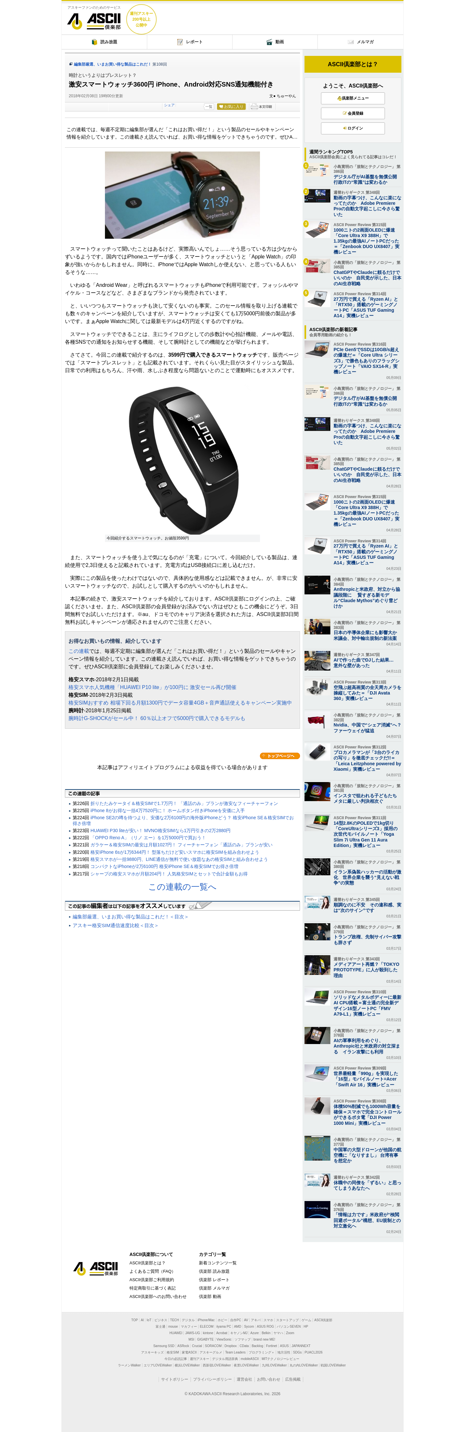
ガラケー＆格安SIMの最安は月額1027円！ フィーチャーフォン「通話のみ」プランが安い (181, 844)
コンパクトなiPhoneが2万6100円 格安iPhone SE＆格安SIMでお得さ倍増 (164, 866)
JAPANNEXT (301, 1346)
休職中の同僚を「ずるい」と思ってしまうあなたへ (367, 1185)
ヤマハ (278, 1333)
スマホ (268, 1320)
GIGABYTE (205, 1339)
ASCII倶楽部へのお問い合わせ (158, 1296)
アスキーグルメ (211, 1352)
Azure (254, 1333)
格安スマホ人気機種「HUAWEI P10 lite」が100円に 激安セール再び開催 (152, 687)
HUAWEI (176, 1333)
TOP (134, 1320)
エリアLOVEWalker (158, 1365)
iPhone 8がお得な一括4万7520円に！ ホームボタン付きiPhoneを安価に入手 (167, 810)
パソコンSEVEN (289, 1326)
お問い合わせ (268, 1379)
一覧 (208, 107)
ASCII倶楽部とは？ (353, 64)
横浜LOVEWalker (187, 1365)
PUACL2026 (314, 1352)
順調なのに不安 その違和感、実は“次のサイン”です (367, 907)
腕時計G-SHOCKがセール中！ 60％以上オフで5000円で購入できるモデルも (157, 718)
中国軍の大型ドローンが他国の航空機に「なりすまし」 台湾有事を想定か (367, 1155)
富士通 (160, 1326)
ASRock (183, 1346)
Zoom (290, 1333)
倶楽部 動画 (210, 1296)
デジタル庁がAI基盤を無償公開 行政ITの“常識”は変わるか (367, 179)
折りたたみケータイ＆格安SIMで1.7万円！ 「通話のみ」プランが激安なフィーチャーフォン (184, 803)
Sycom (249, 1326)
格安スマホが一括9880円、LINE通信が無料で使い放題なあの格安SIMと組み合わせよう (179, 859)
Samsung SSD (164, 1346)
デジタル (188, 1320)
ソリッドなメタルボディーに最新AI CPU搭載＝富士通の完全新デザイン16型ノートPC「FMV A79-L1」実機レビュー (367, 1006)
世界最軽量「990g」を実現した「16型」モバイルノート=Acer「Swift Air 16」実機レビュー (366, 1079)
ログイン (353, 128)
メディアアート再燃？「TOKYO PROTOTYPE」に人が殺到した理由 (366, 970)
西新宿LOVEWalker (217, 1365)
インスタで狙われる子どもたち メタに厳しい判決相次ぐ (367, 798)
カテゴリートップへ (280, 756)
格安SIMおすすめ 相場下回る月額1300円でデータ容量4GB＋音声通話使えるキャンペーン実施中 (180, 703)
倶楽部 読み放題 (214, 1271)
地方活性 (283, 1352)
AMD (237, 1326)
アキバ (256, 1320)
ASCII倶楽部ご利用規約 (151, 1279)
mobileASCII (250, 1359)
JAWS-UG (192, 1333)
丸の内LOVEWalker (304, 1365)
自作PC (235, 1320)
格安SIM (173, 1352)
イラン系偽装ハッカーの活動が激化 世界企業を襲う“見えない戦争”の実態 (367, 877)
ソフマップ (242, 1339)
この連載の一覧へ (182, 887)
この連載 (78, 651)
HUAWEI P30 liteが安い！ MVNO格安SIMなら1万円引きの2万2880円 (160, 830)
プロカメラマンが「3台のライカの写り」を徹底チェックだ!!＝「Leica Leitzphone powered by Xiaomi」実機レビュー (367, 761)
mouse (173, 1326)
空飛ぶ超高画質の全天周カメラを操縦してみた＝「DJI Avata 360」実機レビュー (367, 693)
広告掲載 (293, 1379)
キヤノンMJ (238, 1333)
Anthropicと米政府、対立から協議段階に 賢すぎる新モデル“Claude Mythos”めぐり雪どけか (367, 598)
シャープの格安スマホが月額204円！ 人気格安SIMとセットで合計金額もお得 (168, 873)
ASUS (284, 1346)
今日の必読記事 (175, 1359)
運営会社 (244, 1379)
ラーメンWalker (129, 1365)
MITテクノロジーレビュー (280, 1359)
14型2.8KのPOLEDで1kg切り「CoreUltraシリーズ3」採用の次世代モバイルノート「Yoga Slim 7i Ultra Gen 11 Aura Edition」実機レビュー (366, 834)
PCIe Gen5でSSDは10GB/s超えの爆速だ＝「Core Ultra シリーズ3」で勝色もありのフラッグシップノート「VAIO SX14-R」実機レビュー (366, 360)
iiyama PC (223, 1326)
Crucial (197, 1346)
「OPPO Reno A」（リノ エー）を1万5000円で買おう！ (148, 837)
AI (142, 1320)
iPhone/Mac (206, 1320)
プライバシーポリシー (212, 1379)
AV (246, 1320)
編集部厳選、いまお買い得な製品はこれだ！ (112, 64)
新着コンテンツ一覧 (218, 1262)
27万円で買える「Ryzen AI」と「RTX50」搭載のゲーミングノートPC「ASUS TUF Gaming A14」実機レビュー (366, 308)
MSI (191, 1339)
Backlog (257, 1346)
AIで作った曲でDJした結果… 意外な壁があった (366, 662)
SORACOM (213, 1346)
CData (244, 1346)
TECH (174, 1320)
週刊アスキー (199, 1359)
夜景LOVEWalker (246, 1365)
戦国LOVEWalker (333, 1365)
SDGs (297, 1352)
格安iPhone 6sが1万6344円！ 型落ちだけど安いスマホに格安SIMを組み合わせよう (174, 852)
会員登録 (353, 113)
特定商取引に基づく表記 (152, 1288)
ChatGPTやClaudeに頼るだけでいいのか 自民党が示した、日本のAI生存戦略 (367, 278)
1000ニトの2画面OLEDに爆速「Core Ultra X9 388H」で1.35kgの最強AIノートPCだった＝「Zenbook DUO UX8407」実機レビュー (366, 241)
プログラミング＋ (261, 1352)
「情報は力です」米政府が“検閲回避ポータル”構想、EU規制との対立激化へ (367, 1220)
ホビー (222, 1320)
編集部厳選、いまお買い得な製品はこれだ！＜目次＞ (131, 916)
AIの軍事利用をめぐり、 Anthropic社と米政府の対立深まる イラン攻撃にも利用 (367, 1046)
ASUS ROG (265, 1326)
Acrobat (221, 1333)
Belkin (266, 1333)
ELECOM (206, 1326)
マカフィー (189, 1326)
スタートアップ (287, 1320)
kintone (208, 1333)
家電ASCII (189, 1352)
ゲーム (306, 1320)
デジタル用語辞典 (225, 1359)
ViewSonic (224, 1339)
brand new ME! (264, 1339)
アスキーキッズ (152, 1352)
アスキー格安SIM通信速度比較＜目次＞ (116, 925)
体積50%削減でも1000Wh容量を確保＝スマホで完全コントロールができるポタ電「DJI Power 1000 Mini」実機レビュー (367, 1115)
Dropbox (230, 1346)
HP (306, 1326)
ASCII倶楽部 (94, 19)
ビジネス (160, 1320)
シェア (169, 105)
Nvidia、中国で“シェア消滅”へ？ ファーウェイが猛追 (367, 727)
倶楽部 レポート (214, 1279)
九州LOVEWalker (274, 1365)
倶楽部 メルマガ (214, 1288)
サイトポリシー (174, 1379)
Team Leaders (235, 1352)
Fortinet (271, 1346)
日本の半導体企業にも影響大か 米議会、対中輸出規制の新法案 (367, 635)
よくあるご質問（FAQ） (152, 1271)
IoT (149, 1320)
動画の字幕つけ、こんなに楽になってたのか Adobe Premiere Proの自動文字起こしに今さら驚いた (367, 206)
